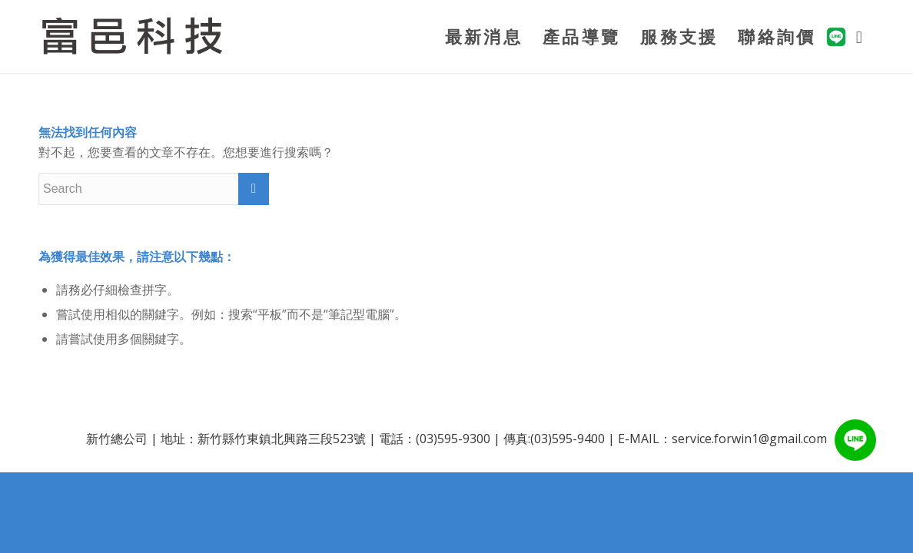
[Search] (860, 36)
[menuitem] (484, 36)
